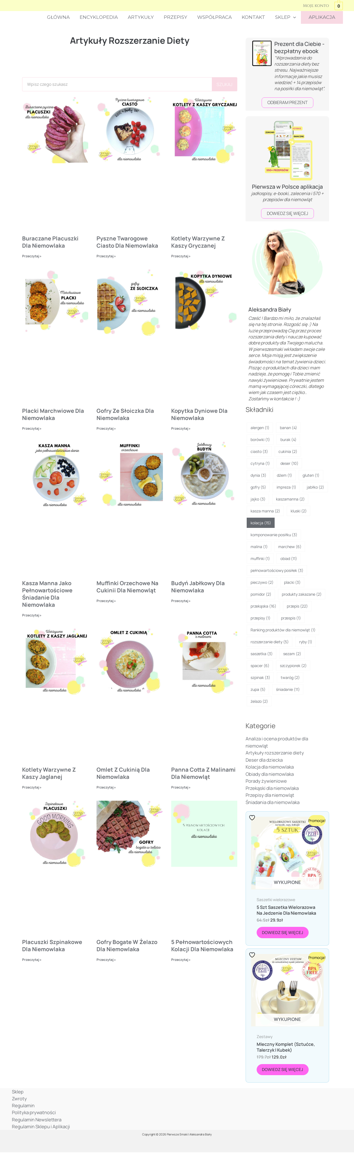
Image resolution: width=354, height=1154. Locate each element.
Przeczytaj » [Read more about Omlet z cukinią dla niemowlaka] (106, 787)
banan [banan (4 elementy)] (288, 427)
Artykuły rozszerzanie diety (275, 753)
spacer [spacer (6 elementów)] (260, 665)
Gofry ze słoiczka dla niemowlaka (125, 414)
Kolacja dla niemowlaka (270, 767)
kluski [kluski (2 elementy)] (299, 511)
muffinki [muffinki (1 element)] (260, 558)
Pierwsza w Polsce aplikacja (287, 186)
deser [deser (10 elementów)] (289, 463)
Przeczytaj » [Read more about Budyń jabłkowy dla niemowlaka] (181, 600)
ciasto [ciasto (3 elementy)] (259, 451)
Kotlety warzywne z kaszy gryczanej (198, 242)
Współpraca (216, 17)
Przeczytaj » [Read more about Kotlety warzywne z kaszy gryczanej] (181, 256)
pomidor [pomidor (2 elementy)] (261, 594)
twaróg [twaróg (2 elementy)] (290, 677)
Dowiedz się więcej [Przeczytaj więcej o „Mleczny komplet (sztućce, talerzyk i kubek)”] (283, 1070)
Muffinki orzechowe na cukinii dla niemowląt (127, 586)
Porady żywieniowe (266, 781)
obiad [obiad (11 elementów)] (288, 558)
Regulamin (22, 1107)
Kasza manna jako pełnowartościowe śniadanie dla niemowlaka (47, 593)
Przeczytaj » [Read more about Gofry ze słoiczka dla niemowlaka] (106, 428)
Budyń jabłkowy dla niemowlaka (198, 586)
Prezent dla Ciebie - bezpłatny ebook (299, 47)
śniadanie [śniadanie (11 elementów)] (288, 689)
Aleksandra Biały (269, 309)
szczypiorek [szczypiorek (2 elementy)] (293, 665)
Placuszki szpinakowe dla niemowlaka (52, 946)
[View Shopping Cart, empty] (338, 5)
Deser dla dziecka (264, 760)
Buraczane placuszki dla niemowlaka (50, 242)
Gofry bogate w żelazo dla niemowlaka (127, 946)
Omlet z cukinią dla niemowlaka (123, 773)
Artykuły (144, 17)
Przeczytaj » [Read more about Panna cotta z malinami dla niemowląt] (181, 787)
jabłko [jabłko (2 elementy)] (315, 487)
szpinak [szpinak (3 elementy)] (260, 677)
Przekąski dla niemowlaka (272, 788)
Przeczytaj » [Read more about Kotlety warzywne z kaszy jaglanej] (31, 787)
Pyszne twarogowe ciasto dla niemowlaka (127, 242)
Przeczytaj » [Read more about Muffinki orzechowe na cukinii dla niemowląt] (106, 600)
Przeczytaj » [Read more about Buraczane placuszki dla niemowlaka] (31, 256)
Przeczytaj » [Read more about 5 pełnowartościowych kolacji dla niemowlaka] (181, 960)
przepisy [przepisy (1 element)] (260, 618)
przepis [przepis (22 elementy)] (297, 606)
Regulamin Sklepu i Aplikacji (40, 1128)
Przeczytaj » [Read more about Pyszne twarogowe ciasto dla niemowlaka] (106, 256)
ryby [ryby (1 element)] (305, 641)
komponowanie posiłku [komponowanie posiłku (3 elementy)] (274, 534)
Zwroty (18, 1100)
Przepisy (178, 17)
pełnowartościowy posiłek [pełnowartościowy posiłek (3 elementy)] (277, 570)
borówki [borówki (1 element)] (260, 439)
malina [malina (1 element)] (259, 546)
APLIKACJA (322, 17)
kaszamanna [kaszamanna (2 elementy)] (290, 499)
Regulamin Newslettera (36, 1121)
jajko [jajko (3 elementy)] (258, 499)
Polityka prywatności (33, 1114)
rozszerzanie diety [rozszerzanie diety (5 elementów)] (270, 641)
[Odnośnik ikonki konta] (316, 5)
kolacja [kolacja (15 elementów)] (261, 522)
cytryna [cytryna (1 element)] (260, 463)
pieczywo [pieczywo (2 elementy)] (262, 582)
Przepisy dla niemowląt (270, 795)
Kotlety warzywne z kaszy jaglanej (49, 773)
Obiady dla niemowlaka (270, 774)
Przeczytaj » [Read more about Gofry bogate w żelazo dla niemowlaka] (106, 960)
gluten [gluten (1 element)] (311, 475)
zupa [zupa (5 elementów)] (258, 689)
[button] (294, 17)
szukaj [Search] (224, 84)
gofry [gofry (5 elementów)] (258, 487)
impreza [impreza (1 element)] (286, 487)
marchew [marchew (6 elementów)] (289, 546)
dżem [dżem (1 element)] (284, 475)
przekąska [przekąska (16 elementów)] (263, 606)
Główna (62, 17)
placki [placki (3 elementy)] (292, 582)
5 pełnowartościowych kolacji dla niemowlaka (202, 946)
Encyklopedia (102, 17)
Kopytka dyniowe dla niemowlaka (199, 414)
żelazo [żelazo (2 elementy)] (259, 701)
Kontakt (255, 17)
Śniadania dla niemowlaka (273, 802)
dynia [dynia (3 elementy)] (258, 475)
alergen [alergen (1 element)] (260, 427)
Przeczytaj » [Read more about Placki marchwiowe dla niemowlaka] (31, 428)
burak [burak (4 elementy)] (288, 439)
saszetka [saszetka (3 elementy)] (262, 653)
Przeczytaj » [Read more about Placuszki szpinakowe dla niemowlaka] (31, 960)
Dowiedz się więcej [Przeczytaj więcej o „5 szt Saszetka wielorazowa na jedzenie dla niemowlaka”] (283, 932)
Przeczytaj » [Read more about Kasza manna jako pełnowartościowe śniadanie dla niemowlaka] (31, 615)
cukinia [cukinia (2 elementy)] (287, 451)
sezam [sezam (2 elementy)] (292, 653)
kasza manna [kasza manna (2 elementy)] (265, 511)
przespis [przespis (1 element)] (291, 618)
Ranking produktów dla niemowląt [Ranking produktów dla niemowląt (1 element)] (283, 629)
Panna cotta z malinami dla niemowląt (203, 773)
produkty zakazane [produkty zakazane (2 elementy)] (302, 594)
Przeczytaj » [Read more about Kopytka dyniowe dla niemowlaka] (181, 428)
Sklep (286, 17)
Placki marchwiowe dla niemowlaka (53, 414)
